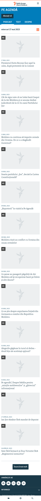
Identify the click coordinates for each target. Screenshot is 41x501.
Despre (28, 22)
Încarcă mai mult (20, 467)
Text (18, 22)
